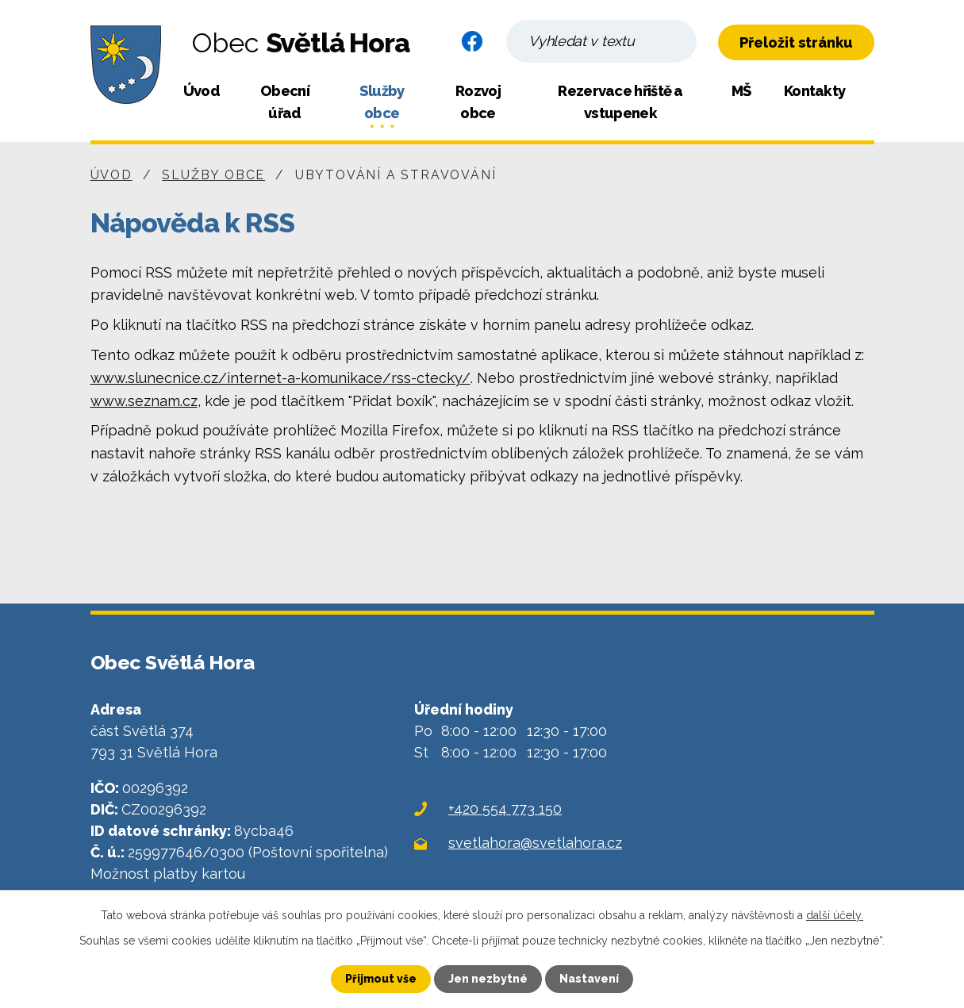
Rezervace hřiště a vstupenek (620, 101)
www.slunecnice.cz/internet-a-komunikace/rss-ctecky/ (280, 378)
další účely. (834, 915)
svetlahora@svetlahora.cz (535, 842)
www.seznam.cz (144, 401)
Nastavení (589, 978)
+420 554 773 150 (505, 808)
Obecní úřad (284, 101)
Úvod (201, 90)
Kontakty (814, 90)
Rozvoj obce (478, 101)
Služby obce (382, 101)
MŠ (741, 90)
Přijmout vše (381, 978)
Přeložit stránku (796, 42)
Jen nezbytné (488, 978)
